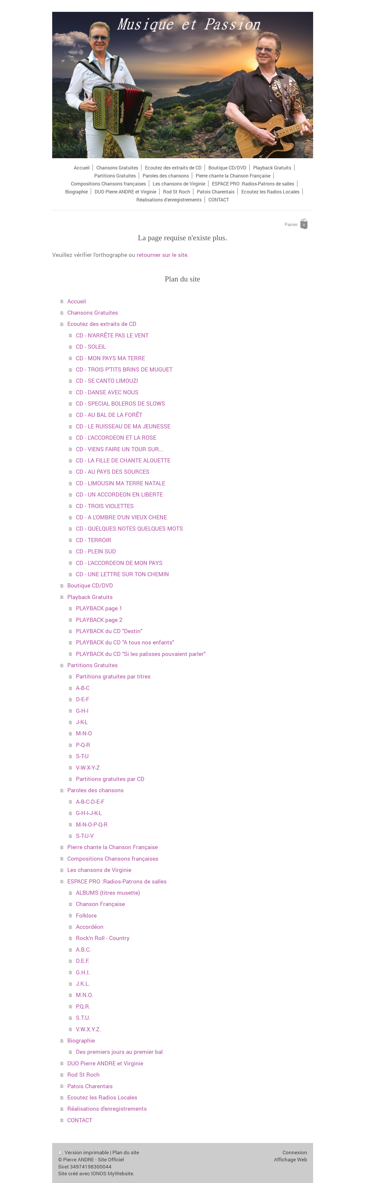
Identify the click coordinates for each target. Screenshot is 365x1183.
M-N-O (84, 733)
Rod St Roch (83, 1074)
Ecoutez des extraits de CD (101, 323)
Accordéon (89, 926)
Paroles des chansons (95, 790)
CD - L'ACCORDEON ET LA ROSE (116, 437)
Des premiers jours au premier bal (119, 1051)
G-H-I (82, 710)
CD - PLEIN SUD (96, 551)
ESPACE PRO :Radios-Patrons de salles (117, 881)
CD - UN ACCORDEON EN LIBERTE (119, 494)
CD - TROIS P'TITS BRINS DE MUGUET (124, 369)
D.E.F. (83, 960)
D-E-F (82, 699)
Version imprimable (84, 1152)
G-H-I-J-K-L (89, 813)
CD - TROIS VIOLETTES (105, 506)
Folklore (86, 915)
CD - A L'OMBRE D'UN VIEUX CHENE (121, 517)
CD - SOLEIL (91, 346)
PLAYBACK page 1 (99, 608)
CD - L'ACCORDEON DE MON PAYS (119, 562)
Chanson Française (100, 903)
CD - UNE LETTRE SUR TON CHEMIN (122, 574)
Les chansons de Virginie (99, 869)
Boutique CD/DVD (90, 585)
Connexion (295, 1152)
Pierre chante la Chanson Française (112, 847)
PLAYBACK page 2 (99, 619)
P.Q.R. (83, 1006)
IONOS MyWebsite (112, 1173)
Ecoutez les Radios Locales (102, 1097)
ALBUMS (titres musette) (108, 892)
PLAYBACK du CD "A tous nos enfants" (125, 642)
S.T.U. (83, 1017)
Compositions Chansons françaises (112, 858)
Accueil (76, 301)
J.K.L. (83, 983)
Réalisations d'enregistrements (107, 1108)
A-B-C (83, 687)
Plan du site (125, 1152)
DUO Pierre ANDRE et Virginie (105, 1063)
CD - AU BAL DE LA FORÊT (109, 414)
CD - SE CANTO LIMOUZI (107, 380)
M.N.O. (84, 994)
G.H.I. (83, 972)
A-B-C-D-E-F (90, 801)
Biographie (81, 1040)
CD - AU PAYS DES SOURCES (112, 471)
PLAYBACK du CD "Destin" (109, 631)
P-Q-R (83, 744)
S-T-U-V (85, 835)
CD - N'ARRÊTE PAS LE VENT (112, 335)
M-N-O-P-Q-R (92, 824)
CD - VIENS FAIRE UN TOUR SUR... (119, 449)
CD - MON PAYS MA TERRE (110, 358)
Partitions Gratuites (92, 665)
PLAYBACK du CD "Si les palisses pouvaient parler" (140, 653)
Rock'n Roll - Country (103, 938)
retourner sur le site (162, 254)
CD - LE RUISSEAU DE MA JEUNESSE (123, 426)
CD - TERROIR (93, 540)
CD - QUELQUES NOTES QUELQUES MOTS (129, 528)
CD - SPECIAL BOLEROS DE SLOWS (120, 403)
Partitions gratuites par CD (110, 778)
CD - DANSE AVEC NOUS (107, 392)
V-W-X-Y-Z (88, 767)
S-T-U (82, 756)
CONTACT (79, 1120)
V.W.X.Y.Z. (88, 1029)
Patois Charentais (90, 1086)
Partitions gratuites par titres (113, 676)
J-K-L (82, 722)
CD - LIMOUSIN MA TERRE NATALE (120, 483)
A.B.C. (83, 949)
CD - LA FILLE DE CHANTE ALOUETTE (123, 460)
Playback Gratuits (90, 597)
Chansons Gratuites (92, 312)
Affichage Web (290, 1159)
